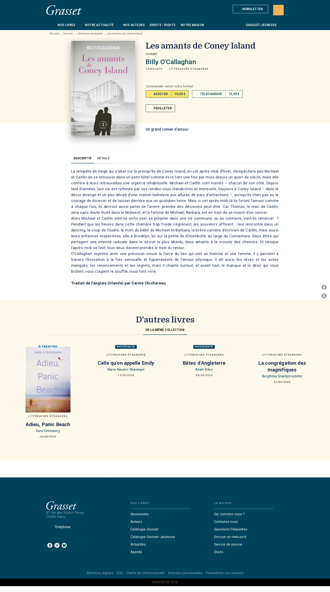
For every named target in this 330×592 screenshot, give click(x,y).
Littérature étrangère (89, 33)
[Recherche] (278, 10)
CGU (120, 573)
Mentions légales (100, 573)
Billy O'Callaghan (171, 62)
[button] (250, 9)
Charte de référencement (145, 573)
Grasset (68, 33)
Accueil (54, 33)
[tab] (50, 25)
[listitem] (49, 545)
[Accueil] (64, 10)
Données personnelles (185, 573)
